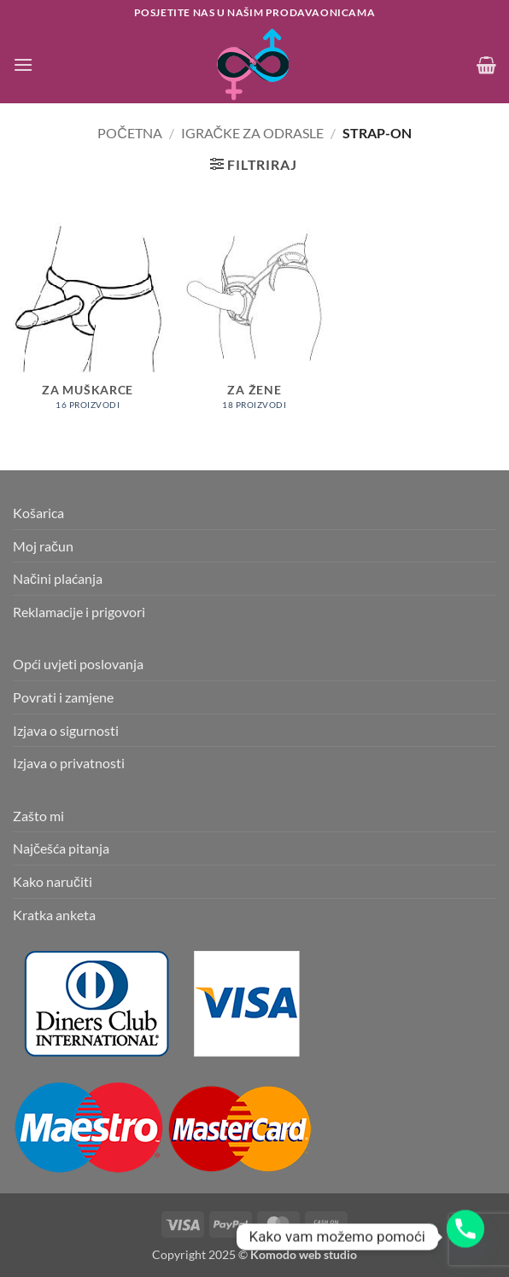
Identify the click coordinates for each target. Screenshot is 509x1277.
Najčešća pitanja (61, 848)
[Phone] (465, 1237)
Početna (129, 133)
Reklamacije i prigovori (79, 612)
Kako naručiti (52, 881)
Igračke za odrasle (253, 133)
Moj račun (43, 546)
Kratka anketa (54, 915)
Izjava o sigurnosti (66, 730)
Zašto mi (38, 816)
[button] (23, 64)
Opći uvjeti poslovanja (78, 664)
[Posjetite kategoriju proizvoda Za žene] (254, 326)
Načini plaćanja (57, 578)
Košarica (38, 512)
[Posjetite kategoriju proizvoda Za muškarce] (88, 326)
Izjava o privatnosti (69, 763)
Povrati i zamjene (63, 697)
